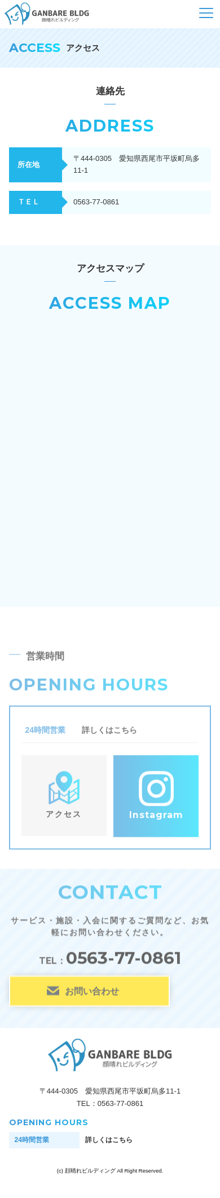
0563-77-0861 (123, 958)
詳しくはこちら (109, 731)
